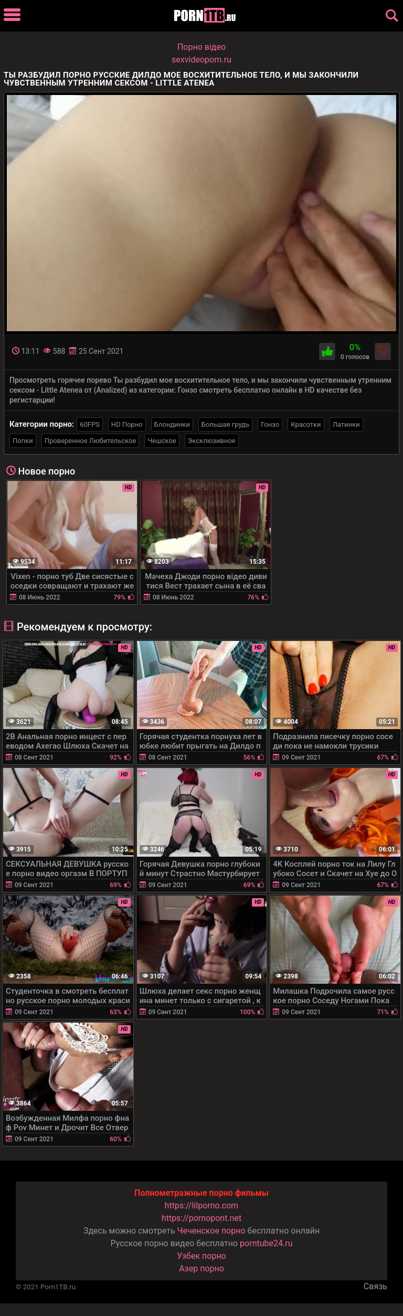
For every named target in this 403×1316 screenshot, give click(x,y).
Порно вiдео (201, 47)
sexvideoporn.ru (201, 60)
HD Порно (127, 424)
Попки (23, 441)
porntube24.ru (266, 1243)
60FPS (90, 424)
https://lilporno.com (202, 1205)
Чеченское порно (211, 1231)
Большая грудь (225, 424)
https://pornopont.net (201, 1218)
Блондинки (172, 424)
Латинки (346, 424)
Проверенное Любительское (90, 441)
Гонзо (270, 424)
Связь (375, 1286)
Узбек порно (201, 1256)
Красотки (306, 424)
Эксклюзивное (212, 441)
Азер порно (201, 1268)
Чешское (161, 441)
